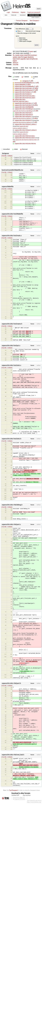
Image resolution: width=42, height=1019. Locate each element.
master (17, 55)
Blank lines (22, 38)
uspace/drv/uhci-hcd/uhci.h (24, 105)
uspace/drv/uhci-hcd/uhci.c (24, 103)
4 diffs (35, 105)
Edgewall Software (20, 799)
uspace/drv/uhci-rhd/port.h (23, 120)
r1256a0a (9, 155)
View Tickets (35, 17)
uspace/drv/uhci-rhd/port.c (23, 116)
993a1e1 (15, 62)
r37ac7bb (4, 155)
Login (8, 12)
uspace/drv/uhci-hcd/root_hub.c (25, 96)
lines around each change (30, 31)
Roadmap (23, 15)
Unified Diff (15, 795)
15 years (30, 51)
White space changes (25, 41)
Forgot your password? (33, 12)
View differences (20, 29)
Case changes (23, 39)
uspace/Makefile (20, 84)
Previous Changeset (21, 20)
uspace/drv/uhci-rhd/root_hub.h (25, 138)
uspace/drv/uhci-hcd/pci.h (23, 94)
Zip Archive (26, 795)
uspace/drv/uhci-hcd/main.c (24, 88)
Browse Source (34, 15)
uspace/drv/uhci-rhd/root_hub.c (25, 136)
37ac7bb (15, 64)
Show (18, 31)
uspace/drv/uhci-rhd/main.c (23, 113)
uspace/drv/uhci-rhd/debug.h (24, 109)
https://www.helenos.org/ (34, 802)
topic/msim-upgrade (19, 59)
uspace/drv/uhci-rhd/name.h (24, 114)
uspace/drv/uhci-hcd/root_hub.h (25, 98)
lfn (13, 55)
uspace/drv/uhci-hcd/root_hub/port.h (22, 122)
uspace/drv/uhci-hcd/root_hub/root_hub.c (20, 100)
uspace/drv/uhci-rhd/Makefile (24, 107)
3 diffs (35, 118)
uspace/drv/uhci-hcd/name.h (24, 90)
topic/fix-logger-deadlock (25, 57)
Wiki (6, 15)
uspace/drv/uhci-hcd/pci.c (23, 92)
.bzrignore (25, 81)
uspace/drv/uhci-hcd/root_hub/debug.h (23, 111)
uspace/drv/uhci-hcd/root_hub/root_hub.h (26, 139)
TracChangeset (13, 790)
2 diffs (28, 84)
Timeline (13, 15)
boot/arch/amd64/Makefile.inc (25, 83)
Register (23, 12)
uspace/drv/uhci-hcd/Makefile (24, 86)
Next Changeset (34, 20)
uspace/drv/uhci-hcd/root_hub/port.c (22, 118)
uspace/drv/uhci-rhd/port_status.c (26, 124)
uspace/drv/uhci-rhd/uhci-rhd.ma (25, 143)
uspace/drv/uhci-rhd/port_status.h (26, 130)
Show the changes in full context (26, 33)
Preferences (15, 12)
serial (21, 55)
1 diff (31, 81)
